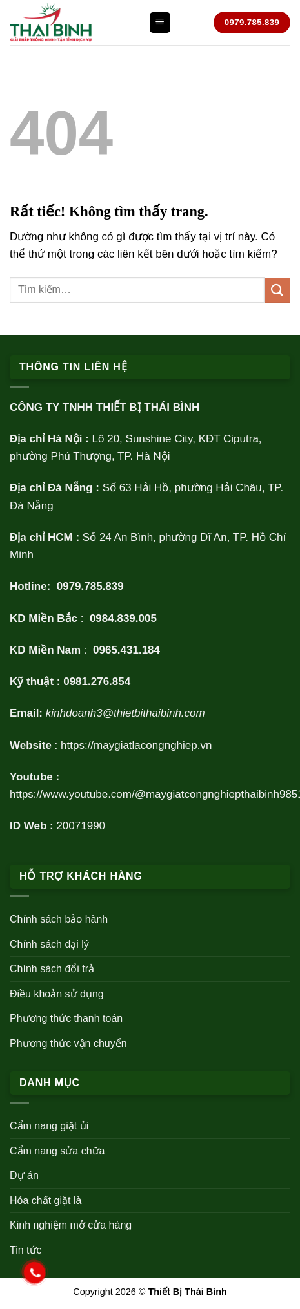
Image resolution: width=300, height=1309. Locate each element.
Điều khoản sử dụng (57, 993)
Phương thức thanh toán (66, 1018)
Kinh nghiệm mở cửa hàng (71, 1225)
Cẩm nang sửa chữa (57, 1150)
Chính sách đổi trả (52, 968)
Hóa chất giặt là (45, 1200)
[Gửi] (277, 290)
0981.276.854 (96, 681)
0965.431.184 (126, 650)
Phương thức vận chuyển (68, 1043)
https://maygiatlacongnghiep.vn (136, 745)
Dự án (24, 1175)
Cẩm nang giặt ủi (49, 1125)
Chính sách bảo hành (59, 919)
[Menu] (160, 22)
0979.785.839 (90, 586)
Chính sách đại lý (49, 944)
